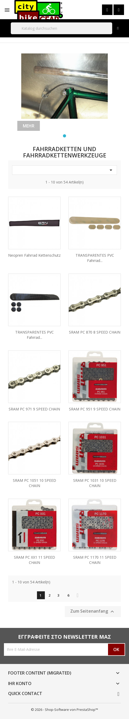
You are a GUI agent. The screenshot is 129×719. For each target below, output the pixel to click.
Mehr (28, 126)
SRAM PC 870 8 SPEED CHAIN (94, 332)
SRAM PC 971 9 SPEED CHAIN (34, 408)
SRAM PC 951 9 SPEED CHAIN (94, 408)
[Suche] (61, 28)
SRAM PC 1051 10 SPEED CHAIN (34, 483)
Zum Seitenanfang (92, 611)
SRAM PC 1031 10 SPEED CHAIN (94, 483)
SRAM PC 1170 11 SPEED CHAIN (94, 560)
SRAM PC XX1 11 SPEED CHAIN (34, 560)
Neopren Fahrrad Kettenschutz (34, 255)
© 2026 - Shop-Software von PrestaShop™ (64, 709)
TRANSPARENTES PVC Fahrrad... (95, 258)
